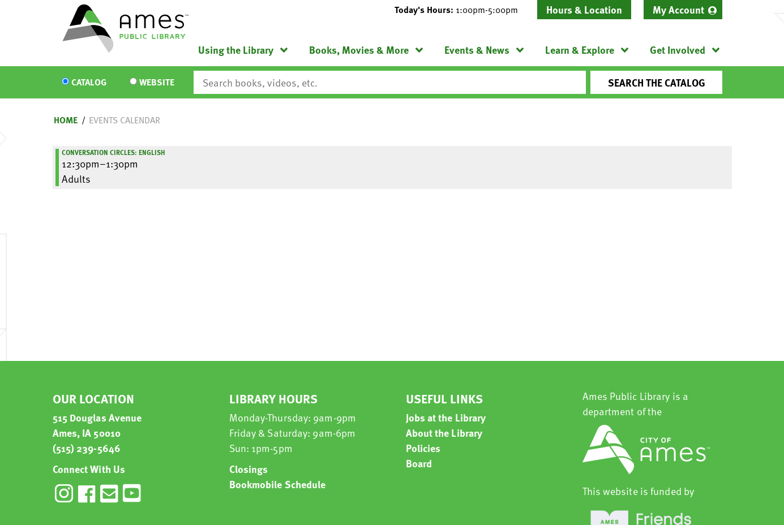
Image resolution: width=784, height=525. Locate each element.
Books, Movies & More (359, 49)
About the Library (444, 432)
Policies (423, 447)
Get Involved (677, 49)
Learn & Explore (579, 49)
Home (66, 120)
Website (156, 83)
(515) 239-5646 (87, 447)
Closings (248, 468)
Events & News (476, 49)
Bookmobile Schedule (277, 484)
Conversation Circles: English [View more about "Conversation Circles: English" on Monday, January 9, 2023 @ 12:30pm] (113, 152)
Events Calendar (124, 120)
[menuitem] (683, 9)
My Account (678, 9)
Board (419, 463)
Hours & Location (584, 9)
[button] (461, 9)
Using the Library (235, 49)
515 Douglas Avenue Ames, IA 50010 (97, 425)
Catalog (88, 83)
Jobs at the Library (446, 417)
